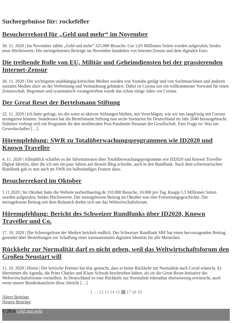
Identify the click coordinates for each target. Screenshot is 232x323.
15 (118, 292)
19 (139, 292)
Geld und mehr (29, 311)
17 (129, 292)
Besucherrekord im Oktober (41, 180)
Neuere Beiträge (16, 302)
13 (107, 292)
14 (112, 292)
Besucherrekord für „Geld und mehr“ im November (75, 34)
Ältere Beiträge (15, 297)
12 (101, 292)
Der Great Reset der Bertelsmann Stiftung (61, 102)
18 (134, 292)
